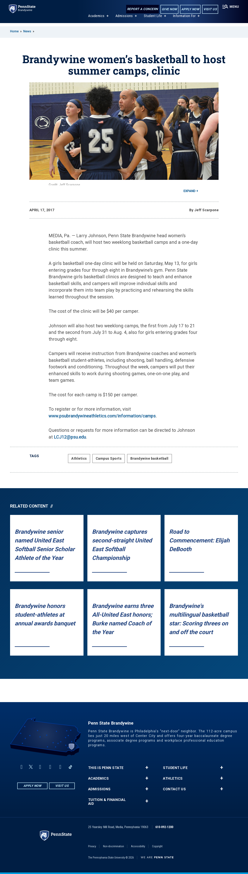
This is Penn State (106, 768)
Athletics (79, 458)
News (27, 31)
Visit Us (209, 9)
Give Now (169, 9)
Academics (96, 19)
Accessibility (138, 846)
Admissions (124, 19)
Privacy (92, 846)
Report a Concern (142, 9)
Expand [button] (189, 191)
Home (14, 31)
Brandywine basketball (149, 458)
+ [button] (146, 768)
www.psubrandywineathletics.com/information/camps (102, 416)
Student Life (152, 19)
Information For (184, 19)
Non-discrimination (113, 846)
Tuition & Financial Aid (107, 802)
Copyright (157, 846)
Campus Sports (109, 458)
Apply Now (190, 9)
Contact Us (174, 789)
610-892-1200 (164, 827)
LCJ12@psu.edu (70, 437)
